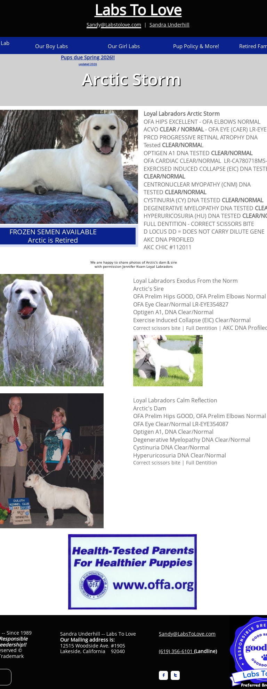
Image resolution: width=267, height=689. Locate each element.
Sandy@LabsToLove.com (187, 633)
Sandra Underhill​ (169, 24)
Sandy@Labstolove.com (114, 24)
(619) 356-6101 (176, 651)
